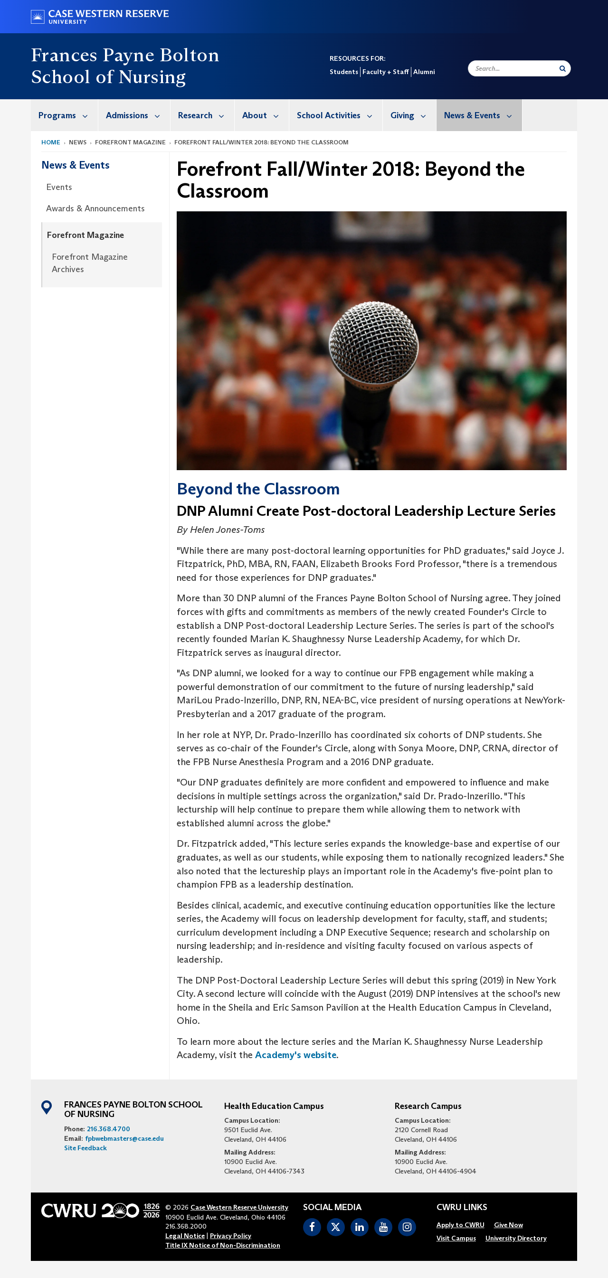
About (265, 115)
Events (59, 187)
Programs (68, 115)
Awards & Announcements (95, 208)
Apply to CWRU (460, 1225)
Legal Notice (185, 1235)
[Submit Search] (563, 68)
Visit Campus (456, 1238)
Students (344, 71)
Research (206, 115)
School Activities (339, 115)
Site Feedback (85, 1148)
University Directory (516, 1238)
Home (50, 142)
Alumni (424, 71)
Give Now (508, 1225)
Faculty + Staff (385, 71)
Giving (413, 115)
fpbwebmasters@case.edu (124, 1138)
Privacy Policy (230, 1235)
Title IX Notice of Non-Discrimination (222, 1245)
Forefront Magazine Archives (90, 263)
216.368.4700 (108, 1129)
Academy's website (295, 1054)
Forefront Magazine (85, 235)
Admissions (138, 115)
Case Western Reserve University (239, 1207)
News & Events (483, 115)
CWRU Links (462, 1207)
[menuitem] (64, 115)
